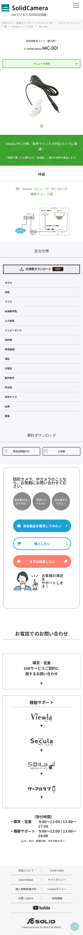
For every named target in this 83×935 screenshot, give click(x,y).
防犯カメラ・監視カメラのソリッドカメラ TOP (27, 22)
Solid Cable (57, 870)
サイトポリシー (57, 879)
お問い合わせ (26, 898)
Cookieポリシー (57, 888)
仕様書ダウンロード (41, 269)
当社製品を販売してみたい (42, 525)
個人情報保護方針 (25, 888)
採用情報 (57, 898)
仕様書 (54, 451)
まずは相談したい (42, 561)
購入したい (42, 543)
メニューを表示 (41, 63)
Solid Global (26, 879)
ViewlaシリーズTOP (22, 26)
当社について (26, 870)
